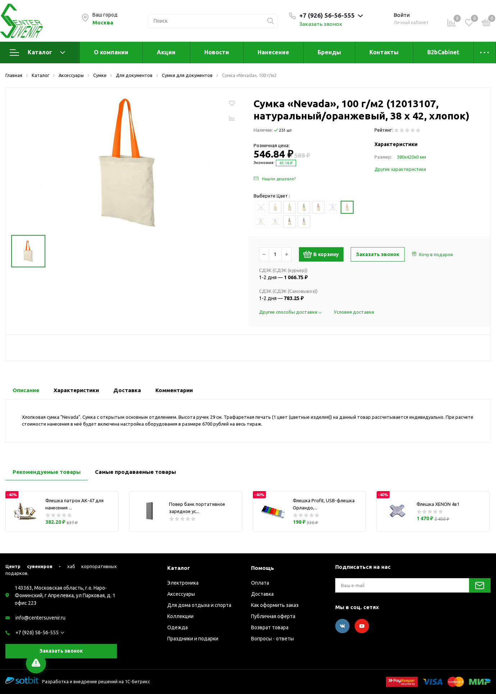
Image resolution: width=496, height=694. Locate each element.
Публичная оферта (273, 616)
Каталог (37, 52)
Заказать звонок (320, 24)
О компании (111, 52)
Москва (102, 22)
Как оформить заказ (275, 605)
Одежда (177, 627)
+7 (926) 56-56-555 (37, 632)
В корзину (323, 254)
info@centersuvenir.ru (40, 618)
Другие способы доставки (291, 311)
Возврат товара (269, 627)
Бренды (329, 52)
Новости (216, 52)
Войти (401, 15)
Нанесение (273, 52)
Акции (166, 52)
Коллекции (180, 616)
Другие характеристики (400, 169)
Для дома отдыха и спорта (199, 605)
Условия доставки (354, 311)
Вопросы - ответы (272, 638)
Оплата (260, 583)
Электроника (183, 583)
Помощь (262, 568)
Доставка (262, 594)
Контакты (384, 52)
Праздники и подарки (192, 638)
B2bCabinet (443, 52)
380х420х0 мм (411, 156)
